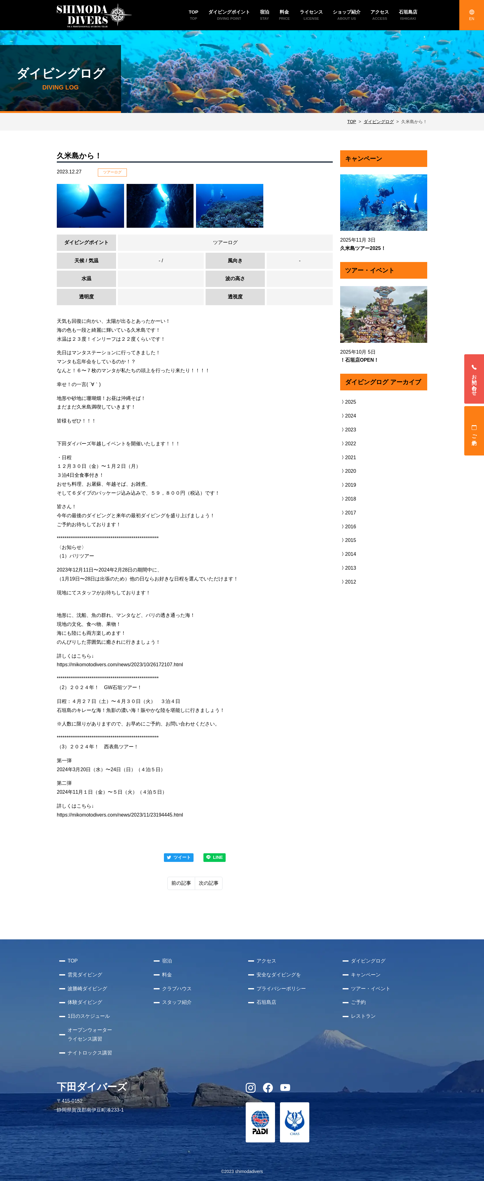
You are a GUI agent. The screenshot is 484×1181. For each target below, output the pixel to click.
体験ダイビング (85, 1002)
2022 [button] (348, 443)
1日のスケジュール (89, 1016)
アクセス (266, 960)
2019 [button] (348, 485)
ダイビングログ (379, 121)
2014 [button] (348, 554)
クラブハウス (177, 988)
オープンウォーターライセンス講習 (90, 1034)
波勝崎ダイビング (87, 988)
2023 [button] (348, 429)
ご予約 (474, 431)
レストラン (363, 1016)
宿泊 (167, 960)
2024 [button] (348, 415)
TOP (351, 121)
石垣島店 (266, 1002)
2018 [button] (348, 498)
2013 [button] (348, 568)
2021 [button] (348, 457)
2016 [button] (348, 526)
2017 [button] (348, 512)
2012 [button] (348, 581)
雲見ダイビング (85, 974)
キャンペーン (366, 974)
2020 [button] (348, 471)
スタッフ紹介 (177, 1002)
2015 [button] (348, 540)
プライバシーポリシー (281, 988)
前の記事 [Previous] (181, 883)
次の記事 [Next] (209, 883)
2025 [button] (348, 402)
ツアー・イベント (370, 988)
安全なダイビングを (279, 974)
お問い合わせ (474, 379)
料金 (167, 974)
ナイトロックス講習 (90, 1052)
